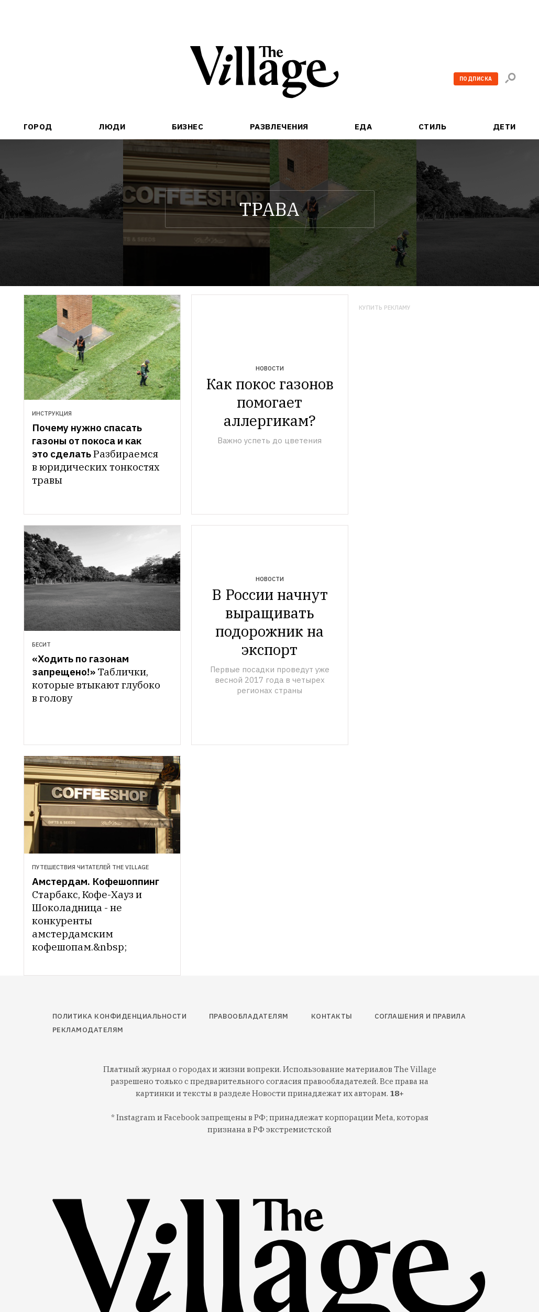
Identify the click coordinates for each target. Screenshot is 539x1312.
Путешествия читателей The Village (90, 867)
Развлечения (279, 126)
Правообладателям (249, 1016)
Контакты (332, 1016)
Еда (363, 126)
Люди (111, 126)
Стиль (432, 126)
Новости (270, 368)
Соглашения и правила (420, 1016)
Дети (504, 126)
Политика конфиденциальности (119, 1016)
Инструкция (52, 413)
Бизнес (188, 126)
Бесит (41, 644)
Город (38, 126)
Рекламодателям (88, 1029)
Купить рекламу (385, 308)
